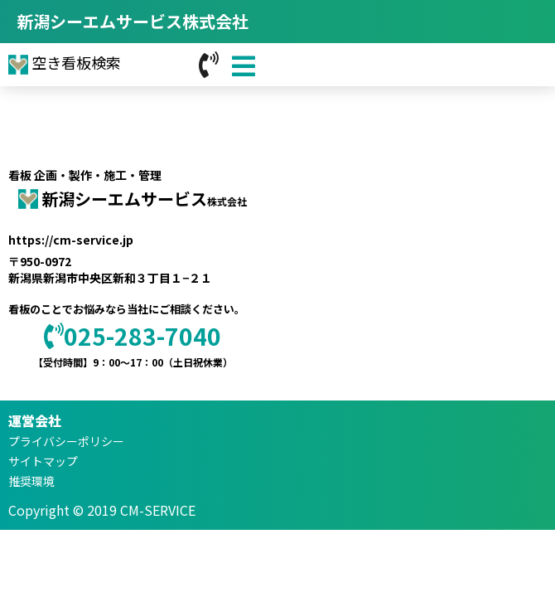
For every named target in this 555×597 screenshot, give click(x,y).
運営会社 (34, 420)
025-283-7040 (132, 336)
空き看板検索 (64, 62)
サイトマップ (43, 461)
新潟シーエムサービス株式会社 (133, 21)
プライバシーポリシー (66, 441)
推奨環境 (31, 481)
